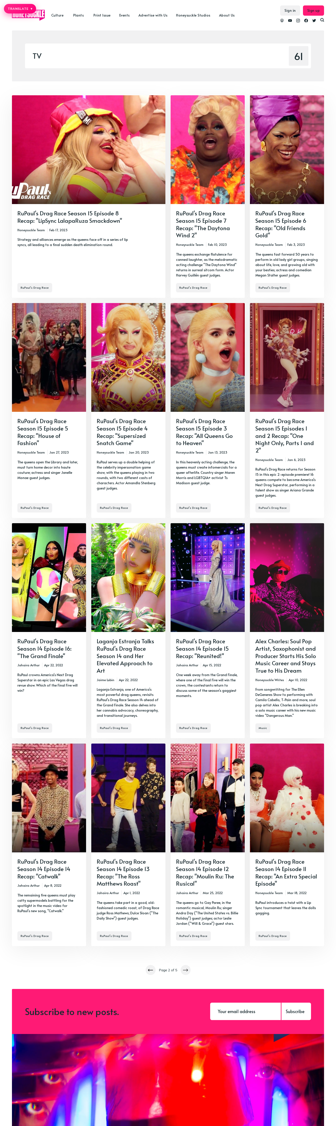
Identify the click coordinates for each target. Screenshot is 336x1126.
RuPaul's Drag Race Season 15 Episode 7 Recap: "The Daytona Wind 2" (203, 224)
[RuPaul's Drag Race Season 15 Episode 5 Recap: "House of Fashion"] (49, 410)
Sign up (313, 10)
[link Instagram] (298, 21)
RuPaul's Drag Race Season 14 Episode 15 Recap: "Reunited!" (202, 648)
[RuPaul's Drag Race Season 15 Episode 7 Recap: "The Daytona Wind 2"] (208, 196)
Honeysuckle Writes (269, 679)
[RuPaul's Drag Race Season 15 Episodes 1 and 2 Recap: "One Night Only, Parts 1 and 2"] (287, 410)
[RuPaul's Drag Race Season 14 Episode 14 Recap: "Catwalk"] (49, 845)
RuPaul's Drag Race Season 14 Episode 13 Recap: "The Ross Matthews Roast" (123, 872)
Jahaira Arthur (28, 665)
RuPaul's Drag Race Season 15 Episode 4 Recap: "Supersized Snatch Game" (122, 432)
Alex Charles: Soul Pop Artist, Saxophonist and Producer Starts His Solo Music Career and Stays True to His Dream (285, 655)
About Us (227, 15)
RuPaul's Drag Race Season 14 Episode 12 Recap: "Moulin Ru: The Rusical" (205, 872)
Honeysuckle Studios (193, 15)
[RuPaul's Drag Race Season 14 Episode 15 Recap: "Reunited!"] (208, 630)
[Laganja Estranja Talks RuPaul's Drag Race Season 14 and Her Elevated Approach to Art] (128, 630)
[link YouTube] (290, 21)
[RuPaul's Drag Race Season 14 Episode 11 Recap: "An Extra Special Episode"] (287, 845)
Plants (78, 15)
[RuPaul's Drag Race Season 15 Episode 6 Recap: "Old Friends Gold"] (287, 196)
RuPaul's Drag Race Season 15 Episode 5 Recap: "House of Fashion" (42, 432)
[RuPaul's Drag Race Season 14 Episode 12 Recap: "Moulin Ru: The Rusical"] (208, 845)
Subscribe (295, 1011)
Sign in (290, 10)
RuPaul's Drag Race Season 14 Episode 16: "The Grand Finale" (44, 648)
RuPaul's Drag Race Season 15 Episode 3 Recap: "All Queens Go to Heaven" (204, 432)
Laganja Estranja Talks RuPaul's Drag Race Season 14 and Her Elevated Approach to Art (125, 655)
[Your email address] (245, 1011)
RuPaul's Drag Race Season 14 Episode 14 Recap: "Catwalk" (43, 868)
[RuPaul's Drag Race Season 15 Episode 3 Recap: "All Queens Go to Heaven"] (208, 410)
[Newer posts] (151, 970)
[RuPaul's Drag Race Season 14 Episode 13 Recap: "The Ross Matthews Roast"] (128, 845)
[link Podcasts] (282, 21)
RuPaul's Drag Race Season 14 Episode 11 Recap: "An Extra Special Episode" (286, 872)
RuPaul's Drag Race (35, 288)
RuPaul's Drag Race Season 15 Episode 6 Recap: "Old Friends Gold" (280, 224)
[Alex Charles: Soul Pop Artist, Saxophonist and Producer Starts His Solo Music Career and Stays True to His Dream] (287, 630)
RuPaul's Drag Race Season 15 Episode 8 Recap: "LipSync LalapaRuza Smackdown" (69, 216)
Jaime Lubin (105, 679)
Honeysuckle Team (31, 230)
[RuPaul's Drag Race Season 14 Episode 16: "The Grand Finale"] (49, 630)
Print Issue (102, 15)
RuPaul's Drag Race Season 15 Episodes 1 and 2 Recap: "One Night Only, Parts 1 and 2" (284, 435)
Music (263, 728)
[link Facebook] (306, 21)
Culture (57, 15)
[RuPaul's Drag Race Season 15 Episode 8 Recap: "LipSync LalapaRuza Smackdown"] (88, 196)
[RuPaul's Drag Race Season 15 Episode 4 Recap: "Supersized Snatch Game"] (128, 410)
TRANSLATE (20, 9)
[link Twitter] (314, 21)
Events (124, 15)
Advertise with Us (153, 15)
